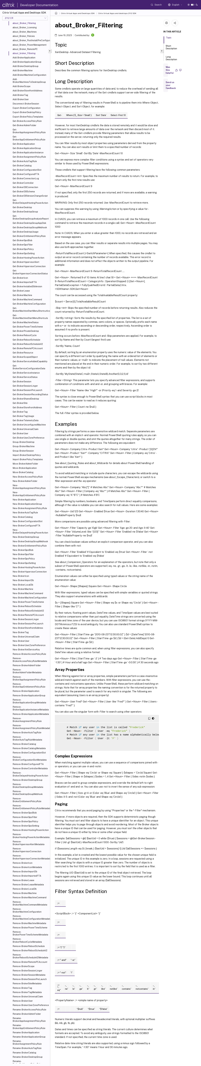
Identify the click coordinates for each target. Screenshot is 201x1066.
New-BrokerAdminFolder (25, 481)
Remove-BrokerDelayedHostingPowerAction (30, 774)
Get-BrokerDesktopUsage (25, 232)
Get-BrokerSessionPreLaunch (27, 390)
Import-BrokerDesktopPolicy (27, 455)
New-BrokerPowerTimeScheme (28, 602)
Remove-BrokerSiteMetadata (27, 983)
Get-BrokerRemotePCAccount (28, 348)
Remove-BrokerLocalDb (25, 889)
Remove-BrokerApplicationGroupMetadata (29, 701)
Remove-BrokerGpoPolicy (25, 821)
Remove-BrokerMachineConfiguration (27, 910)
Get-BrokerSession (22, 381)
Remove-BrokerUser (23, 1001)
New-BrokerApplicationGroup (27, 504)
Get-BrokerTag (20, 412)
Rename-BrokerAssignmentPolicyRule (27, 1042)
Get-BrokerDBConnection (25, 187)
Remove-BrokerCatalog (24, 744)
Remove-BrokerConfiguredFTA (28, 764)
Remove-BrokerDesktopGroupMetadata (28, 785)
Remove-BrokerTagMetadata (27, 992)
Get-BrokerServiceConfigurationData (29, 367)
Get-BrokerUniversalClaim (25, 429)
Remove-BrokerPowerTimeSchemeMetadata (30, 933)
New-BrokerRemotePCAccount (28, 615)
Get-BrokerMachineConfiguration (29, 304)
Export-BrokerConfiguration (26, 108)
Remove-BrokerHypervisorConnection (27, 850)
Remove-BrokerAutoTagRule (27, 732)
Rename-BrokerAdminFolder (27, 1014)
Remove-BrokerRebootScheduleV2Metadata (30, 956)
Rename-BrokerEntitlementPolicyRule (27, 1062)
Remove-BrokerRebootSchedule (29, 946)
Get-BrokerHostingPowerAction (28, 258)
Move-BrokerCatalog (23, 472)
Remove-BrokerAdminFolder (27, 665)
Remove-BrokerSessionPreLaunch (30, 979)
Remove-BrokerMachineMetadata (29, 923)
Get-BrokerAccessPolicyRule (27, 121)
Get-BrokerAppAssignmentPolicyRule (29, 131)
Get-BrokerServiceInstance (26, 373)
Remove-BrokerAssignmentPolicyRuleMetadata (31, 726)
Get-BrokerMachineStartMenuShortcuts (30, 316)
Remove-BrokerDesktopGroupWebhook (28, 792)
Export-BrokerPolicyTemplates (28, 117)
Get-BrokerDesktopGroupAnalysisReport (31, 217)
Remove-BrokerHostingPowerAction (31, 830)
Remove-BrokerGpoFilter (25, 817)
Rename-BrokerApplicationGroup (29, 1037)
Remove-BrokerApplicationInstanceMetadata (31, 708)
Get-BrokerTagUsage (23, 416)
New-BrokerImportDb (23, 580)
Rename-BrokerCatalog (24, 1052)
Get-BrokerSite (20, 403)
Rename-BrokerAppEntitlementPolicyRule (29, 1026)
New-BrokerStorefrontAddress (28, 628)
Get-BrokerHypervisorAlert (26, 262)
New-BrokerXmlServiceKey (26, 649)
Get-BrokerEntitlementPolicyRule (29, 236)
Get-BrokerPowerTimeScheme (28, 326)
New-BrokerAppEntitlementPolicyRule (29, 493)
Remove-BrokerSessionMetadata (29, 975)
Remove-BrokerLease (23, 880)
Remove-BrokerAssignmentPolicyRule (27, 719)
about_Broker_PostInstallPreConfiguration (31, 40)
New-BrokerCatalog (23, 517)
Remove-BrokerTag (22, 988)
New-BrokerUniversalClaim (26, 636)
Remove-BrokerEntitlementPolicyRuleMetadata (31, 807)
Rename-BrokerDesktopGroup (28, 1057)
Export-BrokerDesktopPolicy (27, 112)
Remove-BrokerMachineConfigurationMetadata (31, 917)
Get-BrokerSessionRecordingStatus (30, 394)
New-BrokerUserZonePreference (29, 645)
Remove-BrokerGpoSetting (26, 826)
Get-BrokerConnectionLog (26, 178)
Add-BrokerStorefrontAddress (27, 90)
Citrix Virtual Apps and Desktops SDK (78, 13)
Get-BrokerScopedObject (25, 357)
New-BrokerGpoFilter (23, 554)
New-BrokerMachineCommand (28, 593)
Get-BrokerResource (23, 352)
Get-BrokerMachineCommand (27, 299)
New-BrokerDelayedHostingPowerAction (30, 531)
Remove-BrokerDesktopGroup (27, 780)
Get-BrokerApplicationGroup (27, 148)
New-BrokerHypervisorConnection (30, 571)
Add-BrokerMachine (23, 70)
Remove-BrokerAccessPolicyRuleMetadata (30, 659)
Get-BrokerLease (21, 291)
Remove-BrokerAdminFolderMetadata (27, 671)
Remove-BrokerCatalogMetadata (29, 748)
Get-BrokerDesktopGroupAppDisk (29, 223)
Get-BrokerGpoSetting (24, 253)
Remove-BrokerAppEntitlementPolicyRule (29, 685)
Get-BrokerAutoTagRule (25, 161)
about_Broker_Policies (24, 36)
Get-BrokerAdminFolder (24, 125)
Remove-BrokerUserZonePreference (31, 1005)
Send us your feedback (171, 85)
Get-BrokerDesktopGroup (25, 211)
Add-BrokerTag (20, 95)
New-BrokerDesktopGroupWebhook (30, 541)
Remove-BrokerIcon (22, 863)
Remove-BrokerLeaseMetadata (28, 884)
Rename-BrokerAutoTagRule (27, 1048)
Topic (168, 39)
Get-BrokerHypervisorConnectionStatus (30, 272)
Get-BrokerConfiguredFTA (26, 174)
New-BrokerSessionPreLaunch (28, 623)
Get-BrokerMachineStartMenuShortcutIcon (31, 309)
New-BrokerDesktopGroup (26, 537)
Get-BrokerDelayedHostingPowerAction (30, 201)
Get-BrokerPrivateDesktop (26, 331)
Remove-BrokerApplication (26, 691)
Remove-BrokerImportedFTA (27, 876)
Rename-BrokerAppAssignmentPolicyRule (29, 1019)
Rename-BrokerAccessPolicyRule (29, 1009)
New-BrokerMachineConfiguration (30, 597)
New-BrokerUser (21, 641)
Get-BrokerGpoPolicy (23, 249)
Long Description (171, 59)
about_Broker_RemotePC (25, 49)
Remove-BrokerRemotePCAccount (30, 962)
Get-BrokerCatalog (22, 165)
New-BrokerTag (21, 632)
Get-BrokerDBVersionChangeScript (30, 196)
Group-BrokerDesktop (23, 442)
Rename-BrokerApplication (26, 1032)
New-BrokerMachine (23, 589)
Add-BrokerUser (21, 99)
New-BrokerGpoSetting (24, 563)
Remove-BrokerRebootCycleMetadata (27, 940)
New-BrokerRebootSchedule (27, 606)
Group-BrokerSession (23, 451)
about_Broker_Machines (25, 32)
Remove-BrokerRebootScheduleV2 (30, 950)
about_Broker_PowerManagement (29, 45)
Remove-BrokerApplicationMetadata (31, 714)
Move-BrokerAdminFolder (25, 463)
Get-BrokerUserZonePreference (28, 438)
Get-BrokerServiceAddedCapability (30, 361)
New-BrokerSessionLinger (26, 619)
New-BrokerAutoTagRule (25, 512)
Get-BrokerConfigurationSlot (27, 170)
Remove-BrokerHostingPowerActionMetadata (31, 835)
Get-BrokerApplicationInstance (28, 152)
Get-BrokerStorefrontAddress (27, 407)
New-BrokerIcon (21, 576)
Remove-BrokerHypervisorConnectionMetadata (31, 857)
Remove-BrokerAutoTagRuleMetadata (27, 738)
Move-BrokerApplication (25, 468)
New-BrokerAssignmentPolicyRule (30, 508)
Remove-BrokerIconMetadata (27, 867)
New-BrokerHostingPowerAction (29, 567)
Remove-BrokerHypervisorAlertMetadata (28, 843)
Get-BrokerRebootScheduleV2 (28, 344)
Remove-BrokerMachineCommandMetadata (30, 903)
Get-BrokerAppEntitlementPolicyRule (29, 138)
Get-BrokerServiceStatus (25, 377)
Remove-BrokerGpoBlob (25, 812)
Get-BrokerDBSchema (24, 191)
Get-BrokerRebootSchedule (26, 340)
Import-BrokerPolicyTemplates (28, 459)
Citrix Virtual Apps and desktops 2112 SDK (117, 13)
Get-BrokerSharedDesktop (26, 399)
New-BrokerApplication (24, 499)
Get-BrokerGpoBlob (22, 240)
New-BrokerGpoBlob (23, 550)
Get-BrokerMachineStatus (26, 322)
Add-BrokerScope (21, 86)
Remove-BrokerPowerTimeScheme (30, 927)
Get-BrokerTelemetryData (25, 420)
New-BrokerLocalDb (23, 585)
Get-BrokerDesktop (22, 207)
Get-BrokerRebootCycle (25, 335)
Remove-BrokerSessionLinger (27, 970)
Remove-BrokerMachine (25, 893)
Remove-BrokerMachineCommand (29, 897)
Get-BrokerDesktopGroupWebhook (30, 227)
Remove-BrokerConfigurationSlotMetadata (30, 758)
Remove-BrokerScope (23, 966)
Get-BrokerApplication (24, 144)
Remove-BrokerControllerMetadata (30, 768)
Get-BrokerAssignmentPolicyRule (29, 157)
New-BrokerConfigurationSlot (27, 521)
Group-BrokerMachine (24, 446)
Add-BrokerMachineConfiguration (29, 75)
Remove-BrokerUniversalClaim (28, 996)
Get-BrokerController (23, 183)
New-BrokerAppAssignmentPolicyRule (29, 486)
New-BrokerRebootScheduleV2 (28, 610)
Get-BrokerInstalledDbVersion (27, 286)
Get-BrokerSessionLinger (25, 386)
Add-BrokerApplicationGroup (27, 62)
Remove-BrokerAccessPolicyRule (29, 654)
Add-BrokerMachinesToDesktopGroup (29, 80)
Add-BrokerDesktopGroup (25, 66)
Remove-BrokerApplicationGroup (29, 695)
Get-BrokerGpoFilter (23, 244)
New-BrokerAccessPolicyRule (28, 477)
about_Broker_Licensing (25, 27)
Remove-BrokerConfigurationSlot (29, 752)
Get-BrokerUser (20, 433)
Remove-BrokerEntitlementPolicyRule (27, 800)
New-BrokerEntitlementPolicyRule (30, 546)
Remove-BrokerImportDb (25, 871)
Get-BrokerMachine (22, 295)
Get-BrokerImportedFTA (25, 282)
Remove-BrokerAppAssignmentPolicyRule (29, 678)
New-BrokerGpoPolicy (24, 558)
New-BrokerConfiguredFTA (26, 525)
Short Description (171, 49)
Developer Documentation (39, 5)
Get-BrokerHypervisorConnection (29, 266)
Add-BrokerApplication (24, 57)
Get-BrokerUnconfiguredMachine (29, 424)
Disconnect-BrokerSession (26, 103)
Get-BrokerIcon (20, 278)
